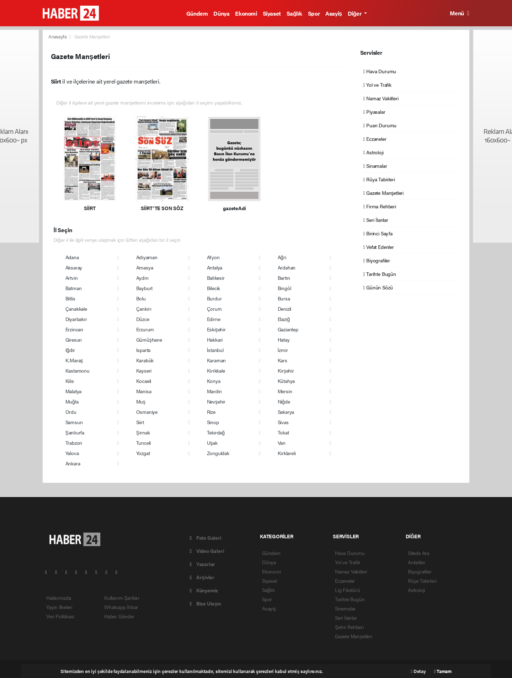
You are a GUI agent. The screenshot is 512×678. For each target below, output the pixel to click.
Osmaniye (147, 411)
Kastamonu (77, 370)
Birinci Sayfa (378, 233)
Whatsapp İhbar (121, 606)
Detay (418, 671)
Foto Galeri (206, 537)
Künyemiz (204, 590)
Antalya (215, 267)
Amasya (144, 267)
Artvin (71, 277)
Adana (72, 257)
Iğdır (70, 349)
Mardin (214, 391)
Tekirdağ (216, 432)
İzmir (283, 349)
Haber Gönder (119, 616)
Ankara (72, 463)
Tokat (283, 432)
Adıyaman (147, 257)
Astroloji (373, 152)
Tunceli (143, 442)
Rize (211, 411)
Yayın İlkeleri (59, 606)
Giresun (73, 339)
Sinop (213, 422)
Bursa (284, 298)
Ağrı (282, 257)
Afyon (213, 257)
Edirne (213, 318)
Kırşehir (286, 370)
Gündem (197, 13)
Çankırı (143, 308)
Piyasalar (374, 111)
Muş (140, 401)
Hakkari (215, 339)
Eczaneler (374, 138)
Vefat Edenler (378, 246)
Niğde (284, 401)
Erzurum (145, 329)
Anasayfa (58, 36)
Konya (213, 380)
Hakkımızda (58, 597)
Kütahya (286, 380)
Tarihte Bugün (379, 273)
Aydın (142, 277)
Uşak (212, 442)
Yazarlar (202, 563)
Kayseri (144, 370)
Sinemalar (345, 608)
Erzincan (74, 329)
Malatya (73, 391)
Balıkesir (216, 277)
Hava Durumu (379, 71)
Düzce (142, 318)
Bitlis (70, 298)
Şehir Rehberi (349, 626)
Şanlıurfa (75, 432)
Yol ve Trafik (377, 84)
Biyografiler (376, 260)
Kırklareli (287, 453)
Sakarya (286, 411)
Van (282, 442)
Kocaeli (143, 380)
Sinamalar (375, 165)
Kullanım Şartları (121, 597)
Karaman (216, 360)
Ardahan (287, 267)
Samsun (74, 422)
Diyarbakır (76, 318)
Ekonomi (246, 13)
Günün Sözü (378, 287)
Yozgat (143, 453)
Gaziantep (288, 329)
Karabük (145, 360)
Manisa (143, 391)
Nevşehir (216, 401)
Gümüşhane (149, 339)
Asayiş (333, 13)
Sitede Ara (418, 552)
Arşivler (202, 577)
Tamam (443, 671)
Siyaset (272, 13)
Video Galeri (207, 550)
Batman (73, 288)
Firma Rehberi (379, 206)
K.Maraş (74, 360)
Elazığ (284, 318)
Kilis (69, 380)
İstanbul (215, 349)
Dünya (221, 13)
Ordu (70, 411)
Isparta (143, 349)
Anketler (416, 562)
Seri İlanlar (375, 219)
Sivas (283, 422)
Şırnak (143, 432)
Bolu (141, 298)
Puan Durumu (380, 125)
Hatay (284, 339)
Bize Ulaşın (205, 603)
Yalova (72, 453)
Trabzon (73, 442)
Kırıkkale (216, 370)
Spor (314, 13)
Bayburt (144, 288)
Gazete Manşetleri (92, 36)
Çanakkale (76, 308)
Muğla (72, 401)
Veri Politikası (60, 616)
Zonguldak (218, 453)
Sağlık (294, 13)
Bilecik (213, 288)
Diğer (355, 13)
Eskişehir (216, 329)
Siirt (140, 422)
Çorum (214, 308)
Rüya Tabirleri (379, 179)
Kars (282, 360)
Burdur (214, 298)
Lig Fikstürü (347, 589)
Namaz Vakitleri (381, 98)
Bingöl (284, 288)
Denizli (285, 308)
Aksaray (73, 267)
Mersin (285, 391)
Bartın (284, 277)
